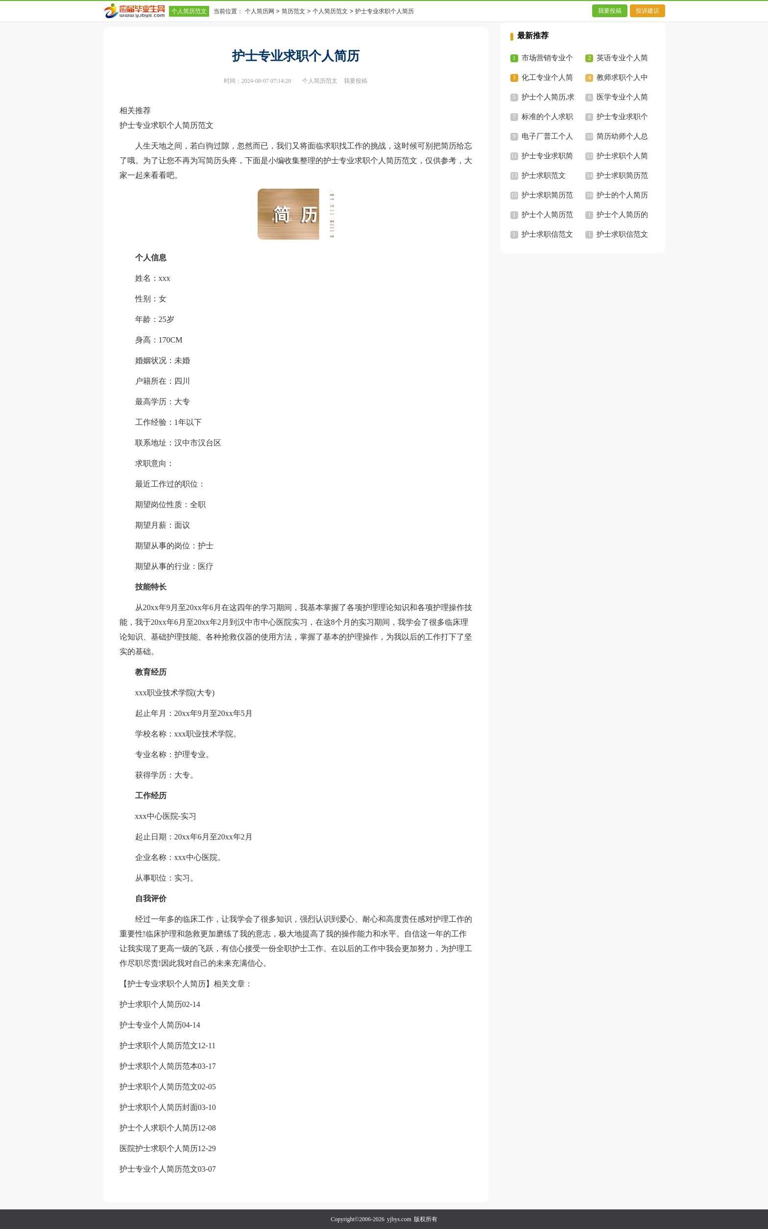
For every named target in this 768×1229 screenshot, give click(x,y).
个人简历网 (259, 11)
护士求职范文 (544, 175)
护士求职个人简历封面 (159, 1107)
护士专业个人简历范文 (159, 1169)
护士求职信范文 (547, 234)
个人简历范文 (189, 11)
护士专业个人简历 (151, 1025)
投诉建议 (647, 10)
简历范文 (293, 11)
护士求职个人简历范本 (159, 1066)
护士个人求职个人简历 (159, 1128)
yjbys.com (399, 1219)
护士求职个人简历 (151, 1004)
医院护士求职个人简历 (159, 1148)
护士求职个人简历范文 (159, 1045)
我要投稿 (610, 10)
